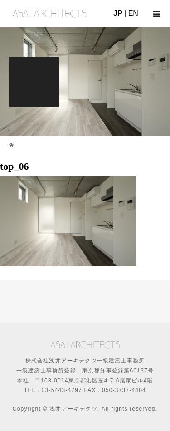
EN (133, 13)
